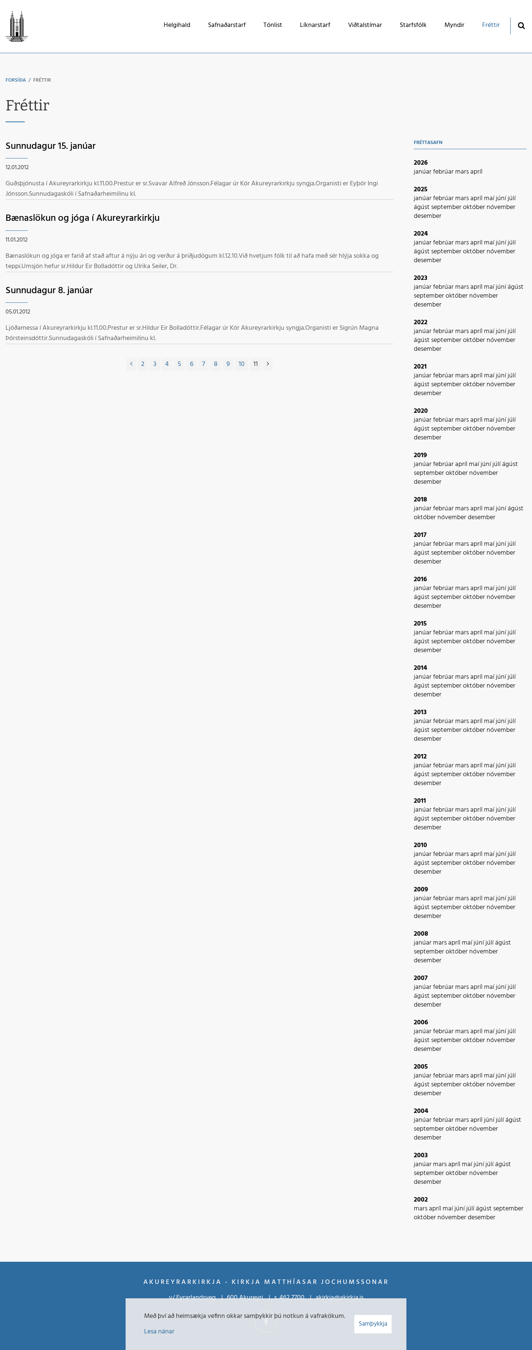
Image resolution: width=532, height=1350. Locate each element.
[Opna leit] (521, 25)
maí (490, 198)
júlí (512, 198)
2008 (421, 934)
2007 (421, 978)
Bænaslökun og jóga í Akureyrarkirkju (83, 218)
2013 (420, 712)
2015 (420, 624)
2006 (421, 1022)
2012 (420, 756)
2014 (420, 668)
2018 (420, 499)
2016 (420, 579)
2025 (420, 189)
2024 (421, 234)
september (447, 207)
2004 (421, 1111)
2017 (420, 535)
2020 (421, 411)
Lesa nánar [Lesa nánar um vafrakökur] (159, 1331)
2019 (420, 455)
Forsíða (16, 80)
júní (502, 198)
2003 (421, 1155)
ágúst (422, 207)
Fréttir (42, 80)
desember (427, 216)
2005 (421, 1067)
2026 (421, 163)
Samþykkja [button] (373, 1324)
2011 (420, 801)
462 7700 (291, 1297)
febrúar (444, 172)
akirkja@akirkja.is (340, 1297)
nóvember (501, 207)
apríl (476, 172)
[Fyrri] (131, 364)
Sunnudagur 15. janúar (51, 146)
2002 (421, 1200)
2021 (420, 367)
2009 (421, 889)
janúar (423, 172)
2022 (420, 322)
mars (462, 172)
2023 (420, 278)
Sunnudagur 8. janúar (49, 290)
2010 (420, 845)
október (475, 207)
